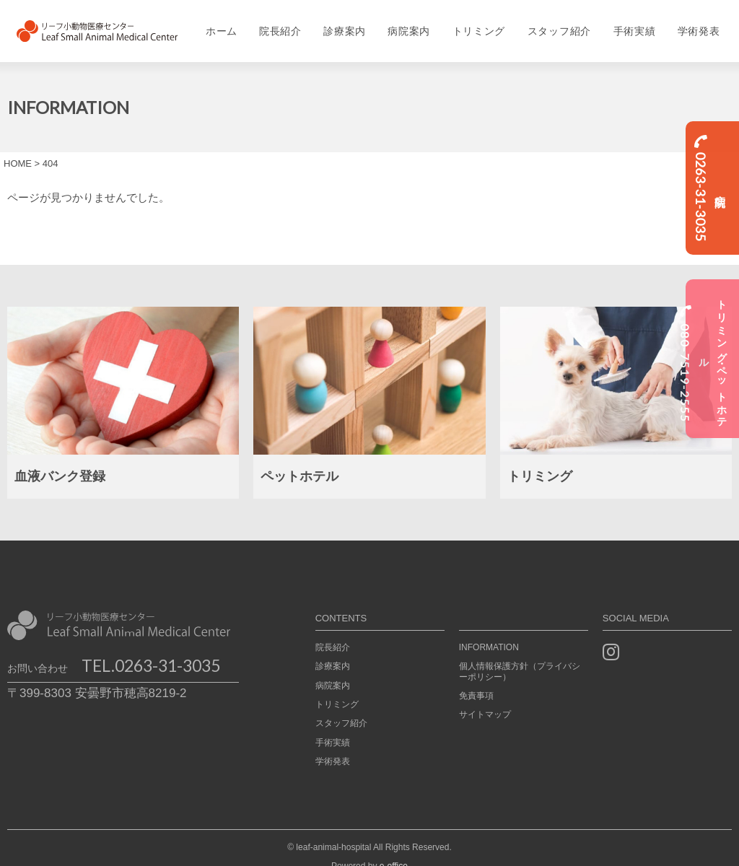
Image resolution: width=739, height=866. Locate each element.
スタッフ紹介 (562, 23)
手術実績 (639, 23)
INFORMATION (489, 631)
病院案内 (408, 23)
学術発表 (706, 23)
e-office (394, 849)
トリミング (480, 23)
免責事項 (476, 679)
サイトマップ (485, 699)
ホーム (215, 23)
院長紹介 (276, 23)
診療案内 (341, 23)
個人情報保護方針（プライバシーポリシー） (519, 655)
